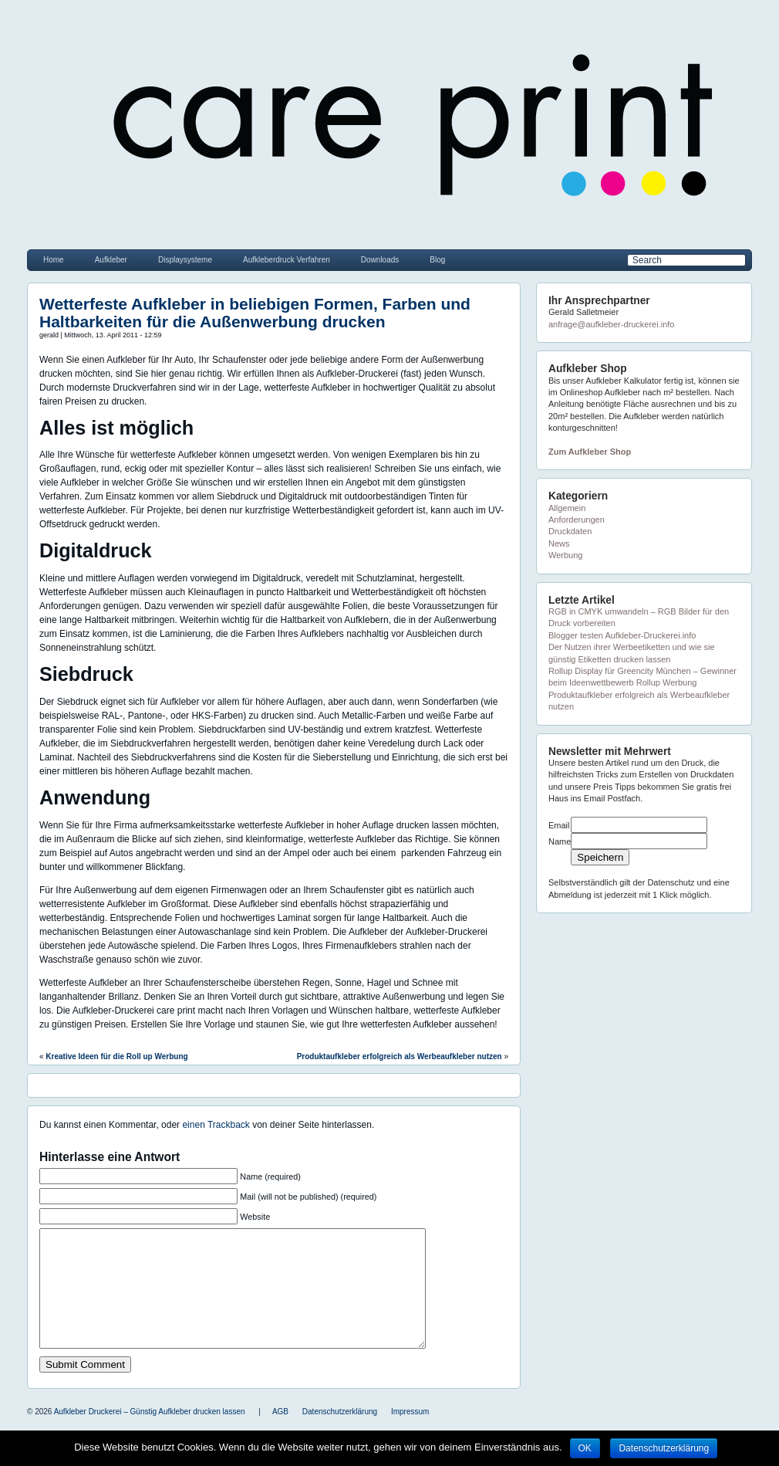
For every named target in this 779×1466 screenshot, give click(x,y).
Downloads (380, 260)
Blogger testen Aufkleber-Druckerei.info (622, 635)
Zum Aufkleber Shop (589, 451)
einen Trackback (215, 1124)
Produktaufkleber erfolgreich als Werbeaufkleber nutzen (399, 1056)
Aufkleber (111, 260)
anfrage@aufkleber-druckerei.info (611, 324)
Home (53, 260)
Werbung (565, 555)
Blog (437, 260)
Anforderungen (576, 519)
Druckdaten (570, 531)
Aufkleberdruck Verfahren (286, 260)
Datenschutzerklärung (664, 1448)
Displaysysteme (185, 260)
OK (585, 1448)
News (559, 543)
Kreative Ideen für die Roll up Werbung (116, 1056)
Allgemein (566, 508)
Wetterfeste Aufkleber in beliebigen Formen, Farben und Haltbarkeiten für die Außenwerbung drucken (254, 312)
